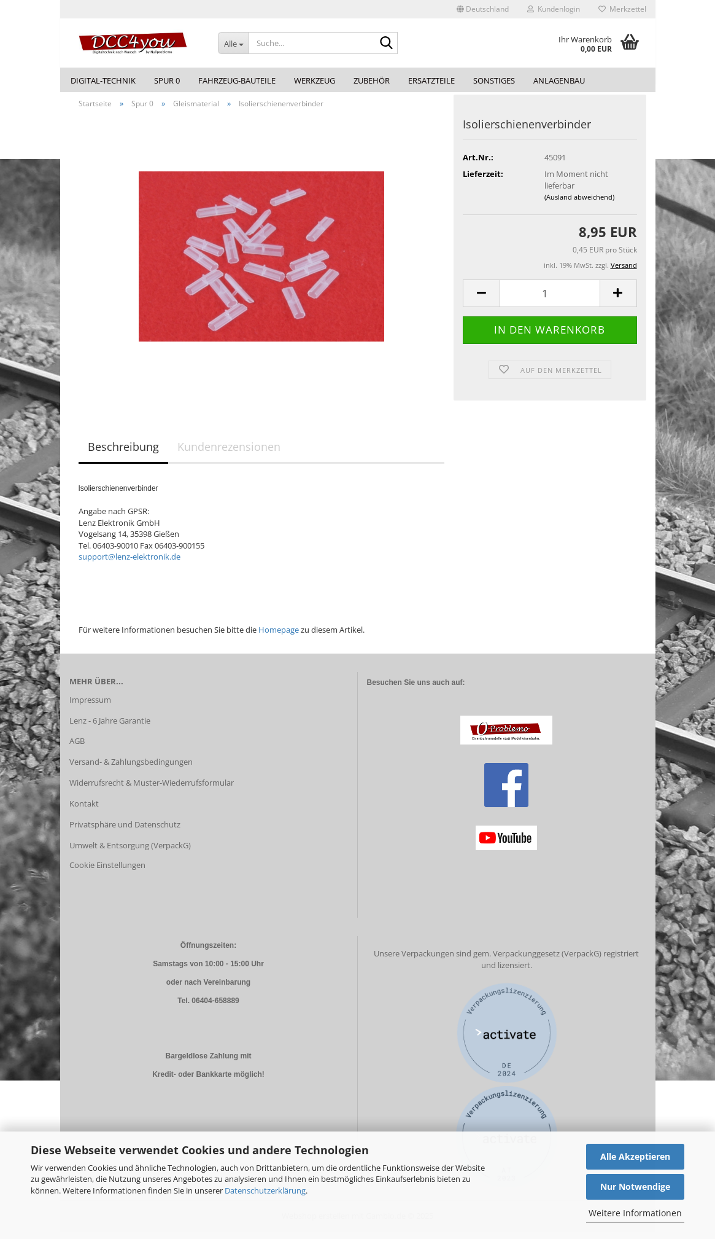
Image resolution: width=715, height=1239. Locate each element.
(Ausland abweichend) (579, 204)
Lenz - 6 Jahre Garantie (109, 727)
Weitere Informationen (635, 1213)
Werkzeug (314, 80)
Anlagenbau (559, 80)
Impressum (90, 706)
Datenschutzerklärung (265, 1190)
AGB (77, 748)
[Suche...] (233, 43)
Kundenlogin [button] (553, 9)
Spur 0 (167, 80)
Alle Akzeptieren (635, 1156)
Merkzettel (622, 9)
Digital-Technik (103, 80)
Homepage (278, 636)
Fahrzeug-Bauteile (237, 80)
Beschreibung (123, 454)
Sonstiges (494, 80)
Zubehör (372, 80)
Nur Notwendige (635, 1186)
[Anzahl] (550, 300)
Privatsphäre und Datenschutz (124, 831)
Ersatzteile (431, 80)
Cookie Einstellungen (107, 871)
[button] (482, 9)
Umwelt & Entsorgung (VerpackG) (130, 852)
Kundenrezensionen (228, 454)
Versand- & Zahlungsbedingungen (131, 769)
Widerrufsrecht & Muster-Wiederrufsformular (151, 789)
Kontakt (84, 810)
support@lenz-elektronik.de (129, 563)
